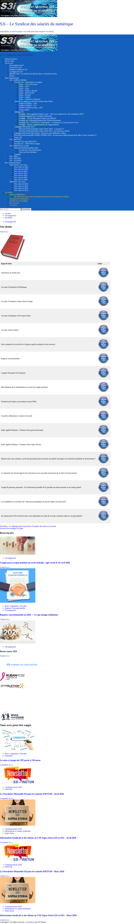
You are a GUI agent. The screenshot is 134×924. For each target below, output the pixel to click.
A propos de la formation (18, 199)
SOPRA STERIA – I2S (27, 106)
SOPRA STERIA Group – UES (31, 108)
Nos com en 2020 (20, 180)
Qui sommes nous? (16, 65)
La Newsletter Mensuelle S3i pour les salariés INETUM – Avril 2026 (32, 794)
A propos (17, 154)
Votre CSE (18, 137)
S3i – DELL (14, 156)
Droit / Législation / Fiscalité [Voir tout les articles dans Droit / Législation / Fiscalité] (15, 606)
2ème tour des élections (28, 152)
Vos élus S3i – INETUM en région (27, 144)
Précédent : (28, 526)
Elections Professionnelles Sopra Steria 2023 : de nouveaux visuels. (44, 131)
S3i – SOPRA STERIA (18, 80)
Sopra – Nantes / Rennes (28, 91)
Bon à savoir (14, 203)
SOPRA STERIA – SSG (28, 103)
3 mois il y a (4, 619)
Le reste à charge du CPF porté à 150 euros (20, 760)
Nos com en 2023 (20, 173)
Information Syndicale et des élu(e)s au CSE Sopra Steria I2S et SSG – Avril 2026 (38, 838)
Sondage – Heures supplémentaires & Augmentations (39, 125)
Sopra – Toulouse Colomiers (29, 99)
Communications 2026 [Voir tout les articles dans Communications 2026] (13, 787)
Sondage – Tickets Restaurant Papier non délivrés (37, 118)
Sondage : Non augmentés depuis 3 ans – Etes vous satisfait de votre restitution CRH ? (51, 114)
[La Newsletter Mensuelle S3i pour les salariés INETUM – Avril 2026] (17, 783)
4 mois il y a (4, 656)
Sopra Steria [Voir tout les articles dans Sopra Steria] (9, 833)
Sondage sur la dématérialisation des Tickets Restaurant (40, 120)
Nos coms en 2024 (21, 188)
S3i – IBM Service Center (19, 146)
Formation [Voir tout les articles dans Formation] (9, 756)
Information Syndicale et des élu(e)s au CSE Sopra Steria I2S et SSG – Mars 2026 (38, 915)
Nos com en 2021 (20, 178)
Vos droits (8, 192)
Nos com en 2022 (20, 175)
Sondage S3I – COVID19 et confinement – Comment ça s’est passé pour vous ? (49, 122)
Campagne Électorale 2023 (24, 127)
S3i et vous (9, 63)
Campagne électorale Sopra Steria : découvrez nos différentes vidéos (40, 133)
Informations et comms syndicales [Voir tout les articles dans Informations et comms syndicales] (17, 831)
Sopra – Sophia (24, 97)
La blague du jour (16, 72)
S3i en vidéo (9, 61)
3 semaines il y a (6, 798)
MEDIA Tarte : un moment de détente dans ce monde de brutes (33, 74)
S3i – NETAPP (15, 158)
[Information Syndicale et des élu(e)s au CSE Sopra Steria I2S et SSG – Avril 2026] (17, 825)
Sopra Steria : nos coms (18, 165)
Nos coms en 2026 (21, 167)
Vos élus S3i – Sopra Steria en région (28, 82)
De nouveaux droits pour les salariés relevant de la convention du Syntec (41, 197)
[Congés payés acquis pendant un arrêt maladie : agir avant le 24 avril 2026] (17, 554)
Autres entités (24, 110)
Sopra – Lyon (24, 89)
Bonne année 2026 (8, 651)
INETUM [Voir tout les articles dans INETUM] (8, 789)
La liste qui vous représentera (30, 150)
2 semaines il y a (6, 765)
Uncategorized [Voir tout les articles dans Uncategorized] (10, 222)
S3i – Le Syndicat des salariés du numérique (36, 24)
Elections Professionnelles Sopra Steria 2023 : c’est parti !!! (41, 129)
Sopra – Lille (24, 86)
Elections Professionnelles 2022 (26, 148)
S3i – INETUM (15, 139)
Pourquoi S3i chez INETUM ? (25, 142)
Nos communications (13, 163)
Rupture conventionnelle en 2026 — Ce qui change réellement (29, 615)
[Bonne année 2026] (17, 643)
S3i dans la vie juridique (18, 201)
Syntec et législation (17, 194)
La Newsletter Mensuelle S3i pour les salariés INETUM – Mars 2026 (32, 871)
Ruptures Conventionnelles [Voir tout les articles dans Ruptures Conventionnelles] (15, 608)
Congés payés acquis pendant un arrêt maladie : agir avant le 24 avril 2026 (35, 562)
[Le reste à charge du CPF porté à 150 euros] (17, 750)
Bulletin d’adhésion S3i (18, 69)
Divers (11, 76)
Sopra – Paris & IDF (26, 93)
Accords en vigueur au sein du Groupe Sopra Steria (33, 101)
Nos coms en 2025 (21, 169)
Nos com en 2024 (20, 171)
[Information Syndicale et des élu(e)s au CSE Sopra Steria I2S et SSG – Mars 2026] (17, 903)
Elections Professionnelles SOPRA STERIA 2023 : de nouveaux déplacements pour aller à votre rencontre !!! (55, 135)
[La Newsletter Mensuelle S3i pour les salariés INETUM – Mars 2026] (17, 861)
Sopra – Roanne (25, 95)
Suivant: (11, 528)
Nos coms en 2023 (21, 190)
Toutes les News (11, 59)
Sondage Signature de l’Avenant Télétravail (35, 116)
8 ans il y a (4, 232)
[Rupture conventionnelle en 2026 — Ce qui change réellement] (17, 602)
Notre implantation (12, 78)
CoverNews (30, 922)
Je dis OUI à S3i (15, 67)
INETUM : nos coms (17, 182)
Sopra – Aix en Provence (28, 84)
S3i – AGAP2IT (15, 161)
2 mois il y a (4, 567)
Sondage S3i (19, 112)
